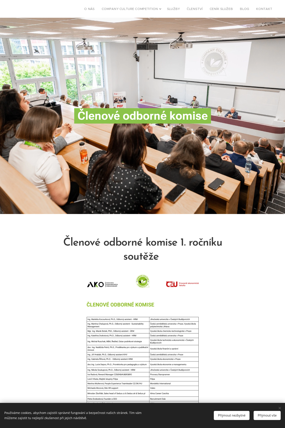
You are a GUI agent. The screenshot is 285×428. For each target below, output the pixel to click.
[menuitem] (105, 8)
